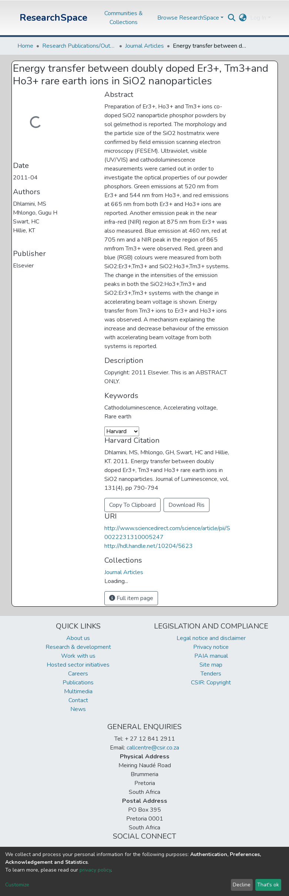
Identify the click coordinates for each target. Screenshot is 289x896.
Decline (242, 884)
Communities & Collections (123, 17)
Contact (78, 700)
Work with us (78, 656)
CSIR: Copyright (211, 682)
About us (78, 638)
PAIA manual (211, 656)
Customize (17, 884)
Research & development (78, 647)
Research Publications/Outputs (79, 46)
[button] (242, 17)
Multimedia (78, 691)
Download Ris (186, 505)
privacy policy (95, 869)
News (78, 709)
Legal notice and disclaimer (211, 638)
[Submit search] (231, 18)
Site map (210, 665)
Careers (78, 674)
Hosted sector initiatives (78, 665)
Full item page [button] (131, 598)
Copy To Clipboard (132, 505)
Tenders (211, 674)
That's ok (268, 884)
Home (25, 46)
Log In (258, 18)
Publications (78, 682)
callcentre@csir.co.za (153, 748)
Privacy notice (211, 647)
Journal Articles (144, 46)
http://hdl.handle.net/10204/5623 (148, 546)
